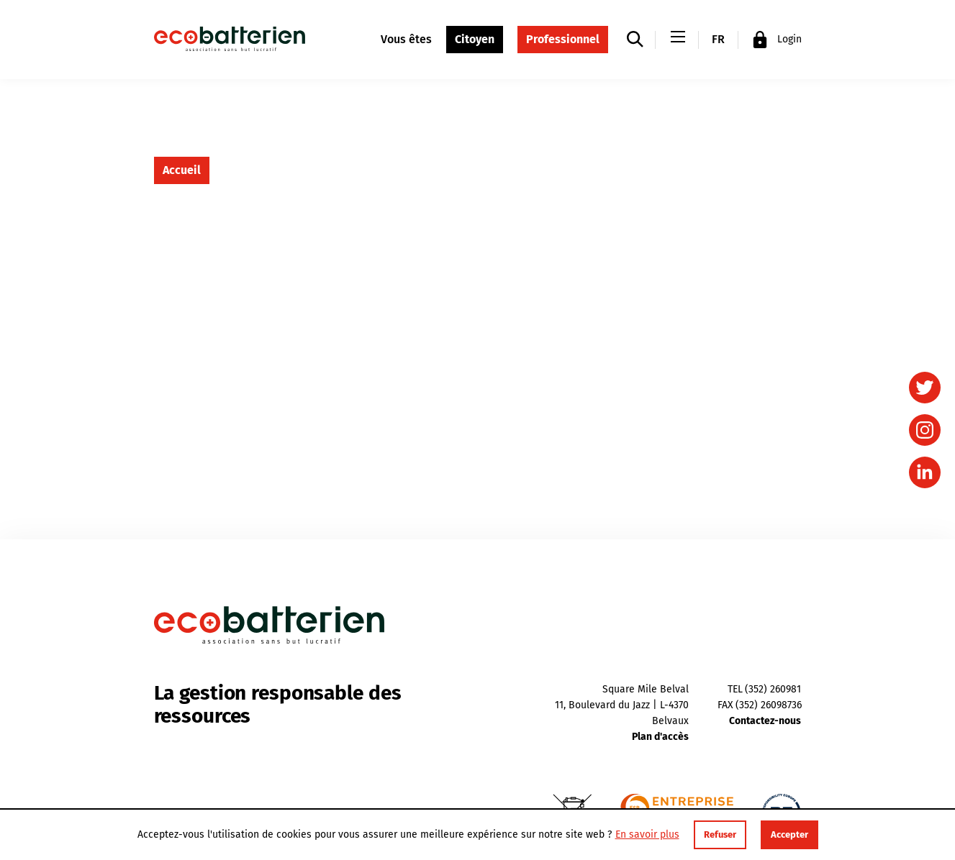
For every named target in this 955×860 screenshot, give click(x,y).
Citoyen (474, 39)
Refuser (720, 834)
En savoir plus (647, 835)
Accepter (789, 834)
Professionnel (562, 39)
